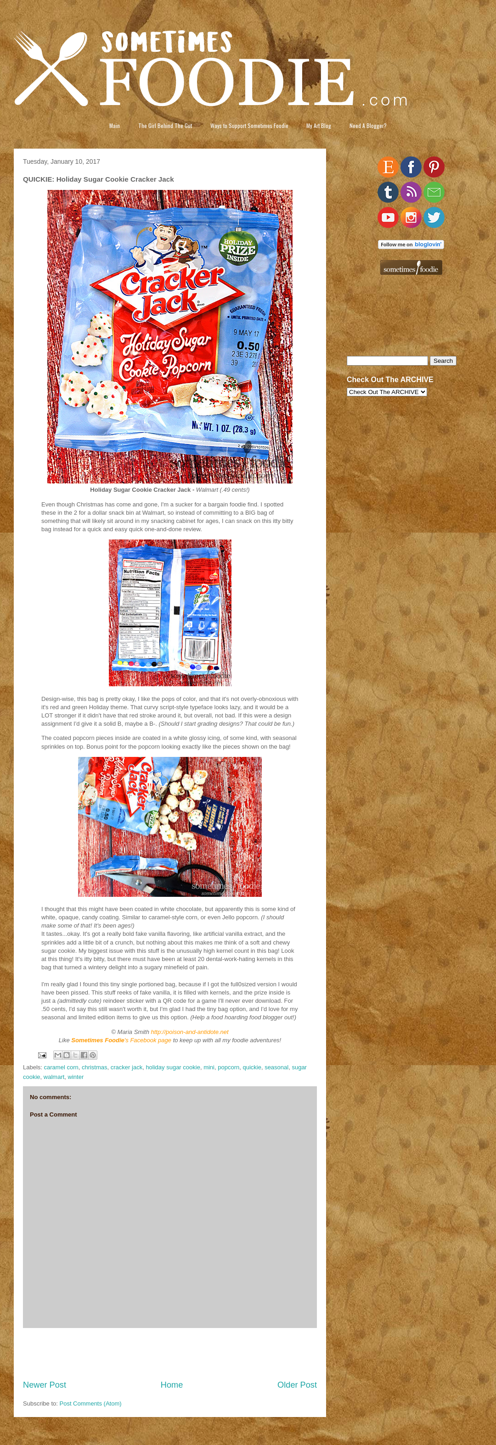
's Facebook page (121, 1040)
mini (208, 1067)
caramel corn (61, 1067)
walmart (54, 1076)
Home (172, 1384)
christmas (94, 1067)
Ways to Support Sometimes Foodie (249, 125)
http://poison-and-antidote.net (190, 1031)
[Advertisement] (169, 1353)
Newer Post (44, 1384)
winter (76, 1076)
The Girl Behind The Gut (165, 125)
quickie (251, 1067)
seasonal (276, 1067)
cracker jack (126, 1067)
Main (114, 125)
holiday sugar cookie (173, 1067)
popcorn (228, 1067)
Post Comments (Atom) (91, 1403)
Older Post (297, 1384)
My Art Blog (318, 125)
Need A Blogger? (368, 125)
